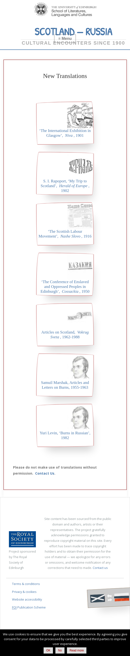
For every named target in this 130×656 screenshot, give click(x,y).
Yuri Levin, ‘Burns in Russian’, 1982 (65, 435)
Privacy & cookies (24, 592)
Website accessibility (27, 599)
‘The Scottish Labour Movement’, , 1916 (65, 234)
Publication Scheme (29, 607)
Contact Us (44, 473)
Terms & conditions (26, 584)
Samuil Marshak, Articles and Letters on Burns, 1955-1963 (65, 385)
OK (48, 650)
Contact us (100, 568)
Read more (77, 650)
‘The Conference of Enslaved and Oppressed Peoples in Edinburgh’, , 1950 (64, 287)
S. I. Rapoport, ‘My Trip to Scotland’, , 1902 (65, 186)
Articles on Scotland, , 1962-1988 (65, 334)
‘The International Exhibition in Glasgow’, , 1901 (65, 133)
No (60, 650)
